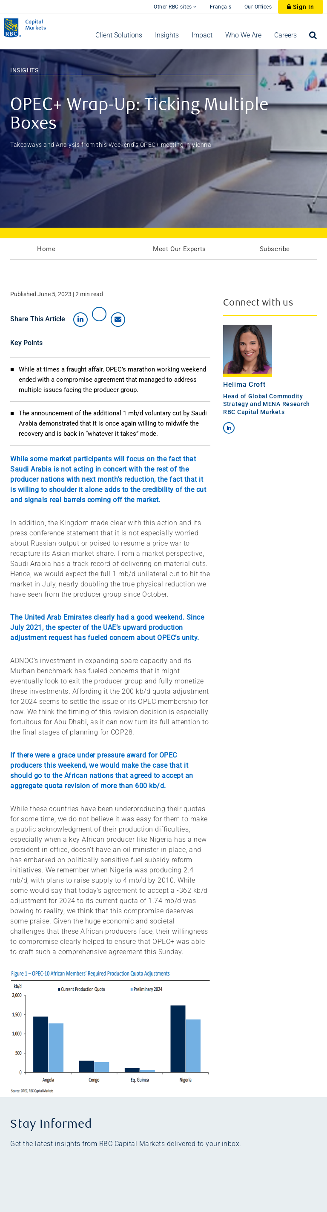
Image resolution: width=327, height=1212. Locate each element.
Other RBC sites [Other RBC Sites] (175, 7)
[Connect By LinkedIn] (229, 428)
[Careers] (285, 35)
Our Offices (258, 7)
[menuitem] (119, 35)
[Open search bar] (313, 35)
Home (46, 249)
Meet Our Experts (179, 249)
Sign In (300, 6)
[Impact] (202, 35)
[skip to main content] (141, 2)
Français (221, 7)
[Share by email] (118, 319)
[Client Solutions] (119, 35)
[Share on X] (99, 314)
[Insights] (167, 35)
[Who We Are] (243, 35)
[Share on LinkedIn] (80, 319)
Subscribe (275, 249)
